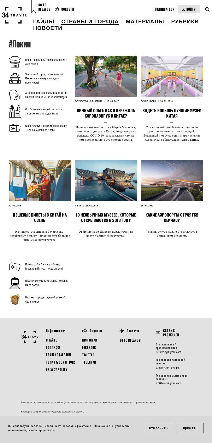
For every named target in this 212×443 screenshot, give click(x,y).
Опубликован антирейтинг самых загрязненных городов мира (44, 111)
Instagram (89, 340)
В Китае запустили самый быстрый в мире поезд (46, 283)
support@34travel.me (167, 367)
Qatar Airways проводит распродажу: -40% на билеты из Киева (46, 128)
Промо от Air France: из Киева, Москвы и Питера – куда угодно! (44, 266)
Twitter (88, 354)
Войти (189, 9)
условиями (122, 426)
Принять (190, 428)
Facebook (89, 347)
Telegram (89, 362)
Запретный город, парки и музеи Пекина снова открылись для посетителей (44, 78)
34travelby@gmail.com (168, 352)
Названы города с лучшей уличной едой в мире (45, 299)
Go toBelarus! (45, 7)
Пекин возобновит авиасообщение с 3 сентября (46, 62)
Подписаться (164, 9)
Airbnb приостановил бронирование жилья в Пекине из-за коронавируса (46, 95)
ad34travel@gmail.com (168, 383)
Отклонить (158, 428)
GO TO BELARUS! (130, 340)
